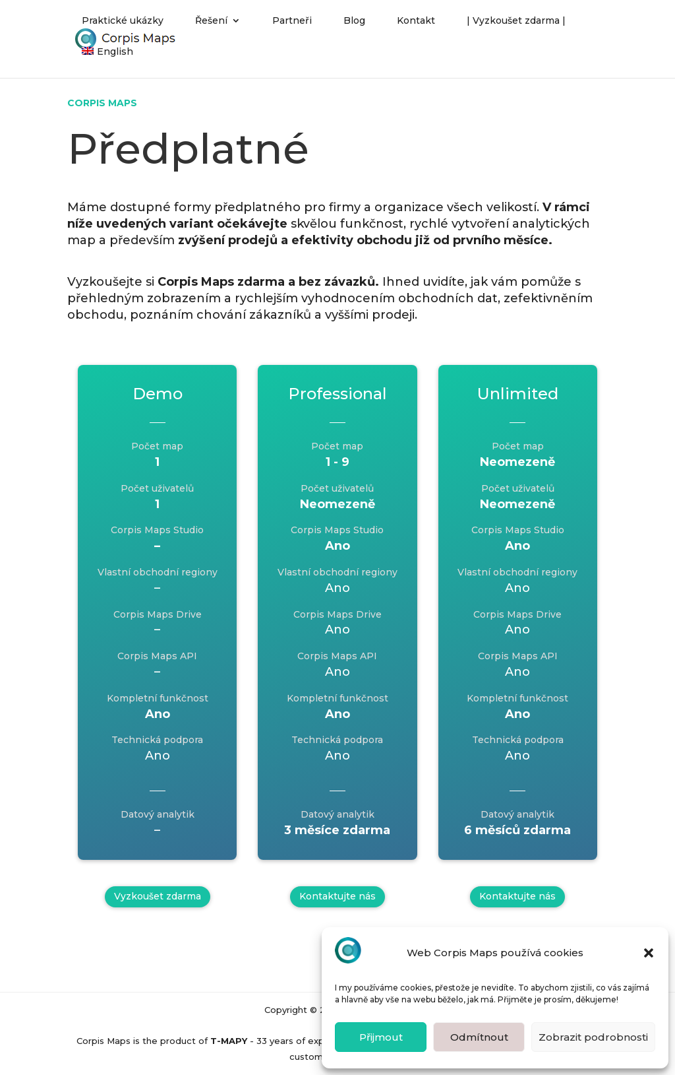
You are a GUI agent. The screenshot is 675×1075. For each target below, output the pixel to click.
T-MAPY (228, 1040)
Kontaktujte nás (337, 896)
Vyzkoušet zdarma (157, 896)
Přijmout (381, 1037)
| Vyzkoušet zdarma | (516, 27)
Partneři (292, 27)
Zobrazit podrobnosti (593, 1037)
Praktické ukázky (122, 27)
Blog (354, 27)
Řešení (211, 27)
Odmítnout (479, 1037)
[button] (648, 953)
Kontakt (416, 27)
